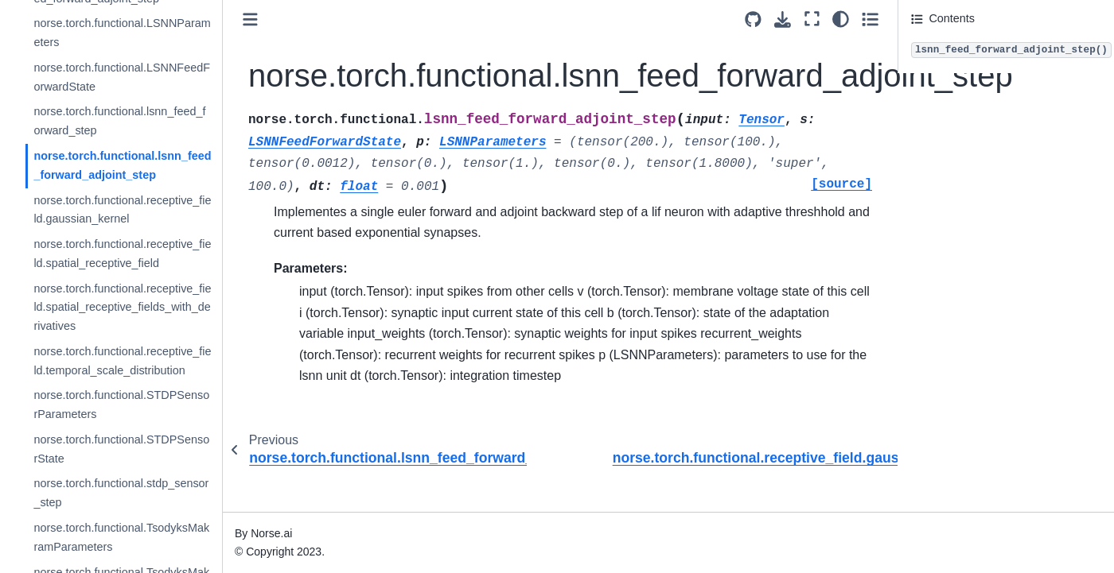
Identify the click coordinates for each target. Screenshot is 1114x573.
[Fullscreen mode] (812, 18)
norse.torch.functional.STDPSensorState (121, 449)
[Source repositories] (753, 19)
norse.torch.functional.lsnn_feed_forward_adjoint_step (122, 165)
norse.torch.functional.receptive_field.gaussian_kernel (122, 210)
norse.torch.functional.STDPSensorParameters (121, 404)
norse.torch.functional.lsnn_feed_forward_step (119, 121)
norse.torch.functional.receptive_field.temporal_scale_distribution (122, 361)
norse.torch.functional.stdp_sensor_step (120, 493)
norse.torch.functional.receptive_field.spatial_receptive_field (122, 253)
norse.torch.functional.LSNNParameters (121, 32)
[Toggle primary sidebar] (250, 19)
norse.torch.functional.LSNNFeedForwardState (121, 77)
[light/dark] (840, 18)
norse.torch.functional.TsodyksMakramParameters (121, 537)
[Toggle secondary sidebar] (870, 18)
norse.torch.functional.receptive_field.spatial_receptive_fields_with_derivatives (122, 307)
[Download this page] (782, 19)
